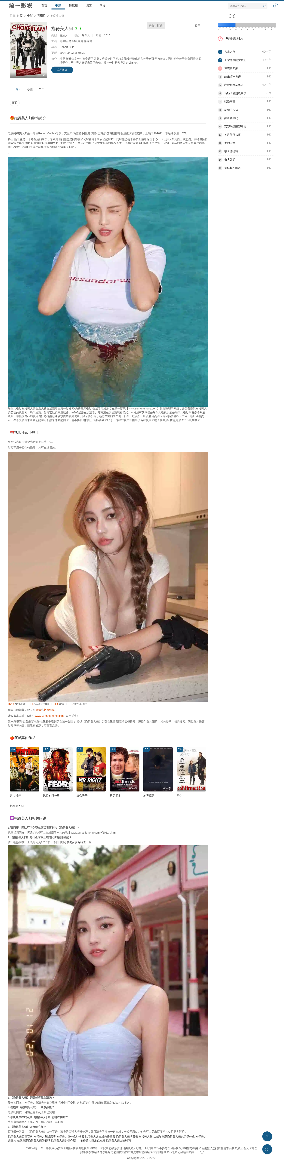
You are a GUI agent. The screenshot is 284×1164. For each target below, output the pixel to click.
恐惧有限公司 (51, 795)
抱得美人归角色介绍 (92, 1140)
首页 (44, 5)
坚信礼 (181, 795)
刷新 (38, 709)
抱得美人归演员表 (127, 1136)
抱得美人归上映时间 (118, 1140)
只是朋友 (115, 795)
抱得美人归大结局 (150, 1136)
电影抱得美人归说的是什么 (178, 1136)
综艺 (89, 5)
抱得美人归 (17, 805)
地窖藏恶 (148, 795)
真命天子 (82, 795)
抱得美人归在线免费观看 (100, 1136)
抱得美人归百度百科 (20, 1136)
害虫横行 (15, 795)
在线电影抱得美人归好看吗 (33, 1140)
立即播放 (62, 69)
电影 (58, 5)
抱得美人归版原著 (45, 1136)
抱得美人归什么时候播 (70, 1136)
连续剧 (73, 5)
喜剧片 (41, 15)
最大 (18, 89)
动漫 (103, 5)
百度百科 (77, 842)
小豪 (30, 89)
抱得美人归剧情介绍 (63, 1140)
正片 (15, 102)
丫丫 (41, 89)
